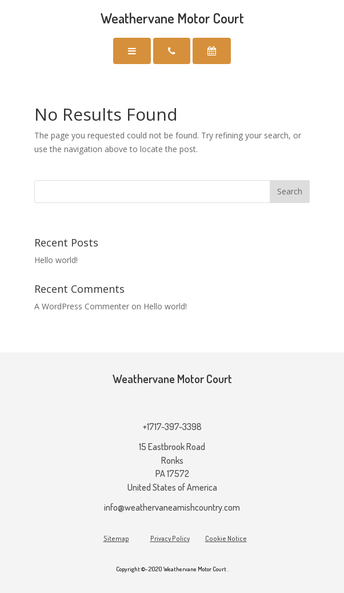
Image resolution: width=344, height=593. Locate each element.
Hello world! (56, 259)
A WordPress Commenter (81, 306)
